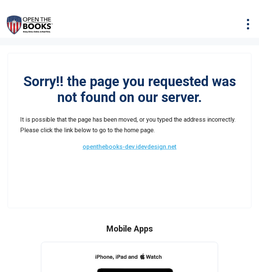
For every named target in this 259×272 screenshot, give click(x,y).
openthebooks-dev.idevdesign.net (129, 146)
